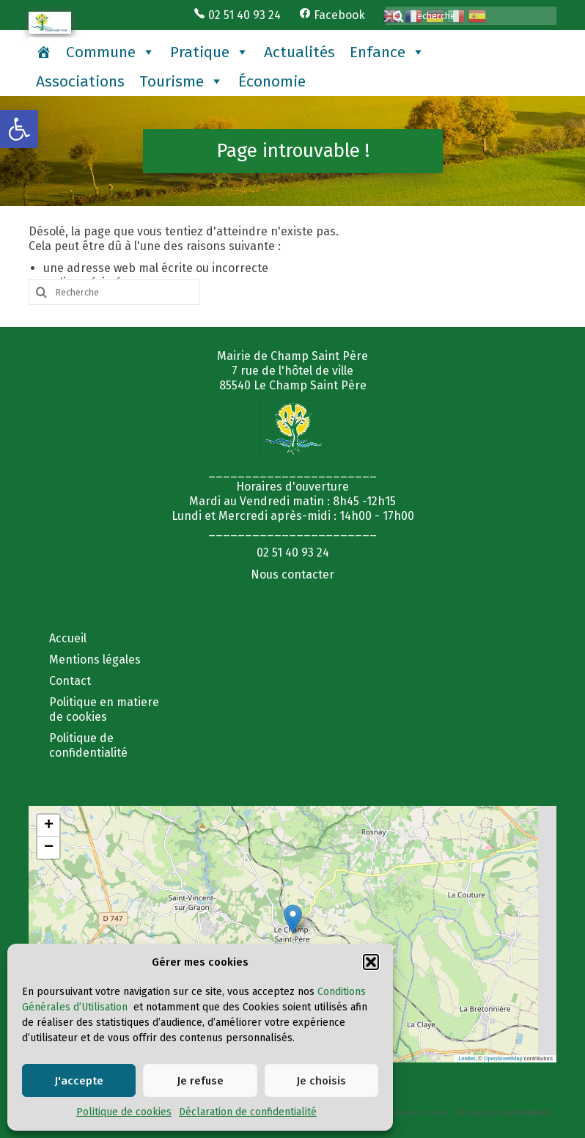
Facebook (332, 15)
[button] (19, 129)
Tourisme (181, 81)
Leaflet (466, 1058)
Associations (80, 81)
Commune (110, 52)
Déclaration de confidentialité (248, 1112)
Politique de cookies (124, 1112)
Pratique (209, 52)
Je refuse (200, 1080)
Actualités (299, 52)
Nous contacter (292, 574)
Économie (272, 81)
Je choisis (321, 1080)
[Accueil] (44, 52)
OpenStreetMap (503, 1058)
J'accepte (78, 1080)
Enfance (387, 52)
